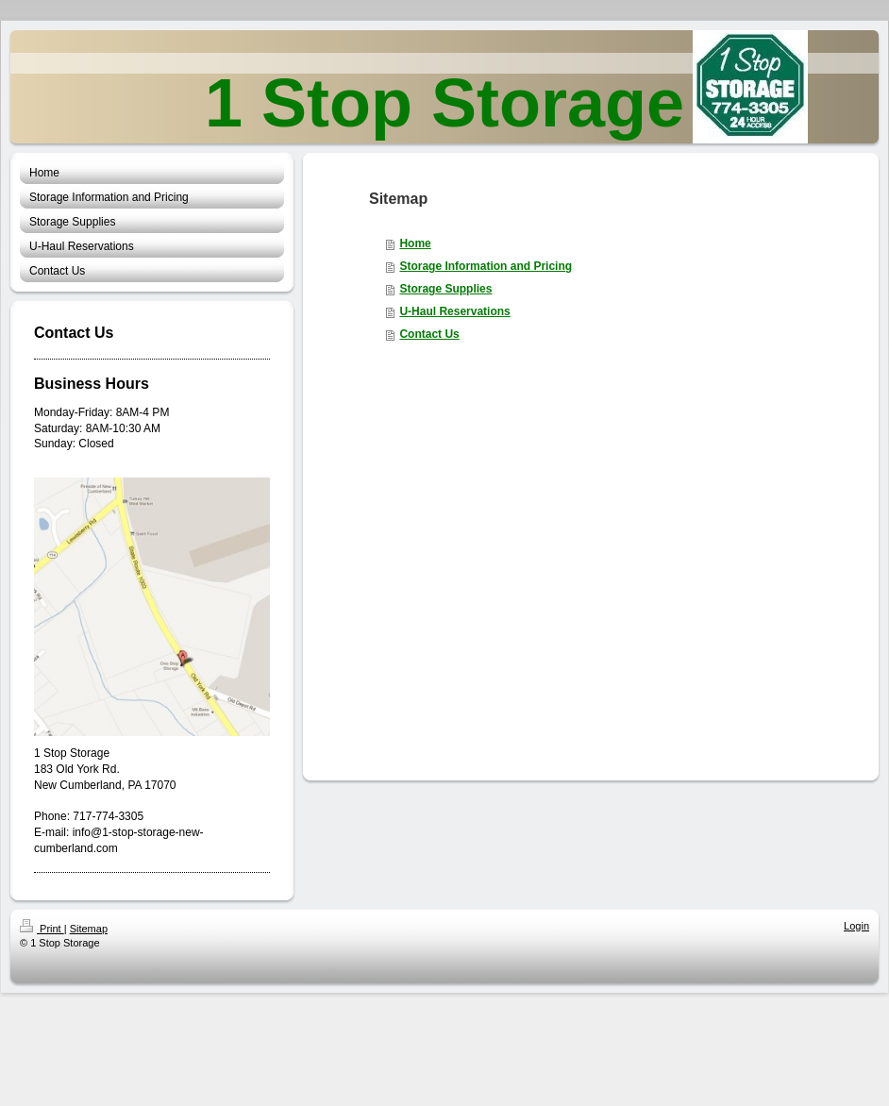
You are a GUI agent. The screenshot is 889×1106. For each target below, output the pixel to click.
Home (414, 243)
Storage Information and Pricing (485, 266)
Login (856, 925)
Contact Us (429, 334)
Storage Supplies (445, 288)
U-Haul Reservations (454, 311)
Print (42, 928)
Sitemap (89, 928)
